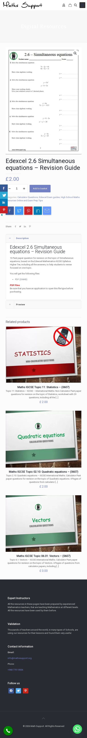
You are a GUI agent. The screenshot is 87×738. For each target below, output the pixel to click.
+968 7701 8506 (15, 669)
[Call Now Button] (8, 730)
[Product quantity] (17, 188)
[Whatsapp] (77, 729)
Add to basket (40, 188)
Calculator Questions (27, 197)
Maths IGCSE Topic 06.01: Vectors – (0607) (44, 556)
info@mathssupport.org (20, 658)
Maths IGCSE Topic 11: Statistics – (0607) (43, 387)
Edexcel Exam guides (49, 197)
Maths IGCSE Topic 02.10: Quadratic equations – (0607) (43, 471)
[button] (75, 53)
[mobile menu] (82, 5)
